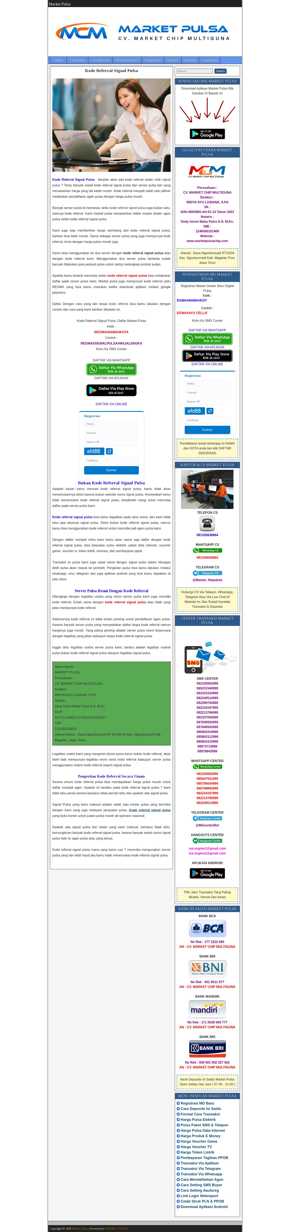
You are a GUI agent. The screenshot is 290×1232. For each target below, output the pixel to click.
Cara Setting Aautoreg (200, 1190)
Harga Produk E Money (201, 1136)
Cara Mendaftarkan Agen (202, 1180)
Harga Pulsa (153, 60)
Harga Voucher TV (196, 1147)
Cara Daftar (77, 60)
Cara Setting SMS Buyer (201, 1185)
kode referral (118, 304)
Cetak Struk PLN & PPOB (202, 1201)
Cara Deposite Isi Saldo (200, 1109)
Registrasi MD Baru (197, 1103)
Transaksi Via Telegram (201, 1169)
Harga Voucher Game (199, 1141)
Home (59, 60)
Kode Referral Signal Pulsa (111, 70)
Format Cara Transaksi (200, 1114)
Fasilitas (190, 60)
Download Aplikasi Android (204, 1207)
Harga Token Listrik (197, 1152)
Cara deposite (100, 60)
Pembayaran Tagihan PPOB (204, 1158)
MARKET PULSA (116, 1228)
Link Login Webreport (199, 1196)
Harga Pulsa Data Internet (203, 1131)
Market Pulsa (59, 4)
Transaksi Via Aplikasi (200, 1163)
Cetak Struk (209, 60)
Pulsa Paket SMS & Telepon (204, 1125)
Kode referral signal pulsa (149, 810)
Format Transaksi (127, 60)
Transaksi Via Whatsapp (201, 1174)
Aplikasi (173, 60)
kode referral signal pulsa (128, 208)
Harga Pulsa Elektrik (198, 1120)
